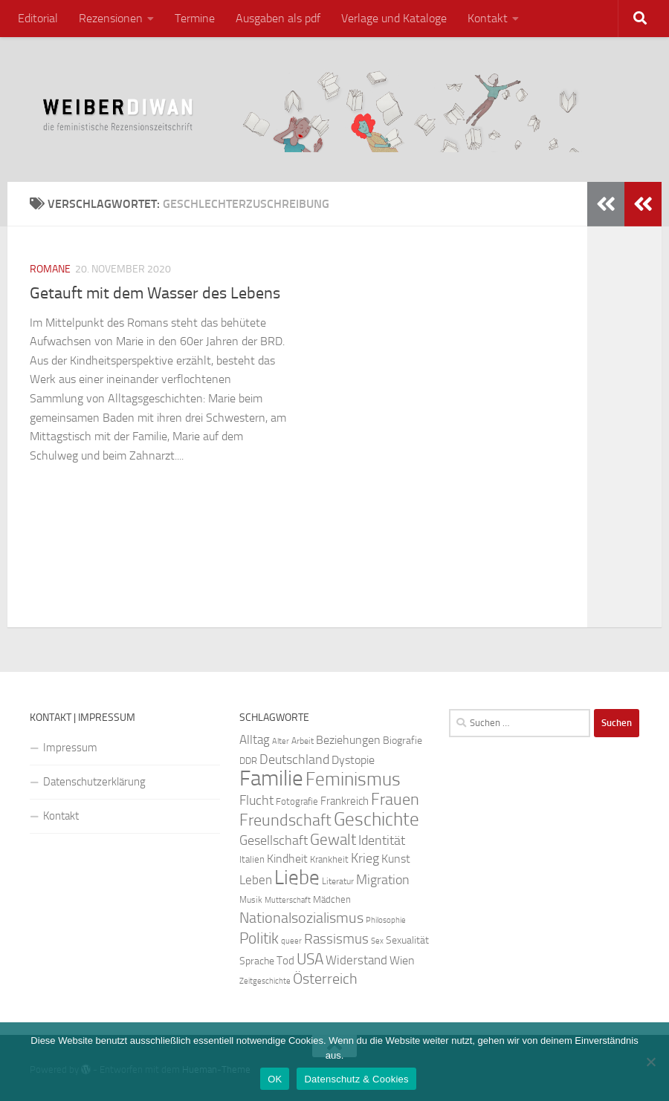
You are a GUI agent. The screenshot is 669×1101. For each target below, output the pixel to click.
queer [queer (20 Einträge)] (291, 941)
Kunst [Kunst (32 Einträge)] (395, 859)
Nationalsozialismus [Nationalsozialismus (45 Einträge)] (301, 918)
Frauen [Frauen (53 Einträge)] (395, 799)
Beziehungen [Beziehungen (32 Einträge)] (348, 740)
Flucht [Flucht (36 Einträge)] (256, 800)
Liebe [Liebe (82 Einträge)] (297, 877)
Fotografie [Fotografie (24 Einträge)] (297, 801)
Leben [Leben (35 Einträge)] (255, 879)
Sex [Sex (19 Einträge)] (377, 941)
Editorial (38, 18)
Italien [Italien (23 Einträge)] (252, 859)
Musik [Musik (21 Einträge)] (250, 900)
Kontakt (488, 18)
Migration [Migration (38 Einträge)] (383, 880)
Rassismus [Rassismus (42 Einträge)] (336, 938)
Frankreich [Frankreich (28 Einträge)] (344, 801)
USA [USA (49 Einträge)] (310, 959)
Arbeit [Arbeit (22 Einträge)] (302, 741)
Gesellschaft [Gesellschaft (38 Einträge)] (273, 840)
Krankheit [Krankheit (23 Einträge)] (329, 859)
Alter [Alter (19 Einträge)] (280, 741)
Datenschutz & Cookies (356, 1079)
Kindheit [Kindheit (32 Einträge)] (287, 859)
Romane (50, 269)
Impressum (70, 747)
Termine (195, 18)
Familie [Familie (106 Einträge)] (271, 778)
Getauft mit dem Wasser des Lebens (155, 293)
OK (275, 1079)
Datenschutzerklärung (94, 781)
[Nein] (650, 1061)
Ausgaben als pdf (278, 18)
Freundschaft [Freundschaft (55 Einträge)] (285, 820)
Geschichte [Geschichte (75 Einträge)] (376, 819)
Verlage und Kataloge (394, 18)
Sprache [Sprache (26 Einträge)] (256, 961)
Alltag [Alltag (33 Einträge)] (254, 740)
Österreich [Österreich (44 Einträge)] (325, 978)
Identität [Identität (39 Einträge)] (381, 840)
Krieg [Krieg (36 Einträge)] (365, 858)
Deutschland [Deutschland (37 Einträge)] (294, 759)
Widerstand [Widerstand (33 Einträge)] (356, 960)
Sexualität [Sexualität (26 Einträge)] (407, 940)
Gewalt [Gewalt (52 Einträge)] (333, 839)
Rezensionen (111, 18)
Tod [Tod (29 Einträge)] (285, 960)
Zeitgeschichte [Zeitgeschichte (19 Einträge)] (265, 981)
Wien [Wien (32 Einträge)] (402, 960)
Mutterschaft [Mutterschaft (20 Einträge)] (288, 900)
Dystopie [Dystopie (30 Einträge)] (353, 760)
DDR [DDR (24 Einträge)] (248, 760)
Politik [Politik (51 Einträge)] (259, 938)
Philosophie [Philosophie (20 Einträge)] (386, 920)
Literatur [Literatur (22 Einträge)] (338, 881)
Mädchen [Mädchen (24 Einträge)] (332, 899)
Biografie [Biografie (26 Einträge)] (402, 740)
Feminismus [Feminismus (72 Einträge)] (353, 779)
